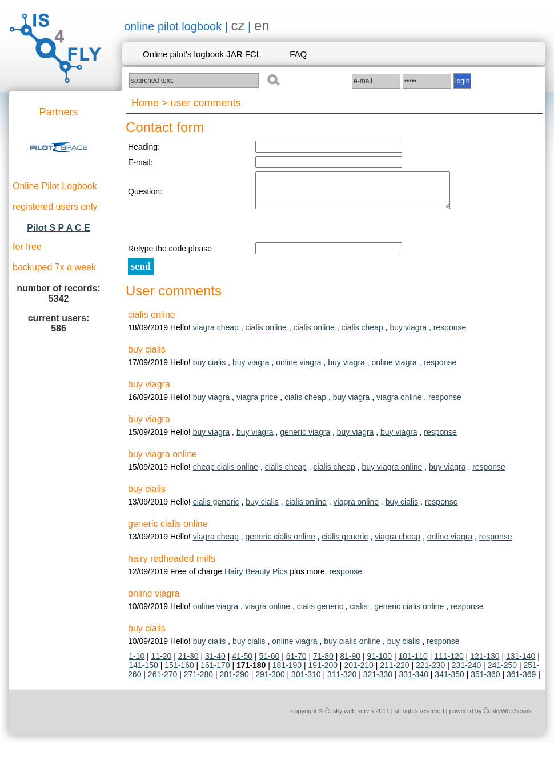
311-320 (341, 681)
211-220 (394, 672)
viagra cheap (216, 334)
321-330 (377, 681)
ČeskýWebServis (507, 717)
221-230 (430, 672)
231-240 (466, 672)
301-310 (305, 681)
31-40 (215, 662)
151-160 (179, 672)
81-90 (350, 662)
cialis (358, 613)
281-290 (233, 681)
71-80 (323, 662)
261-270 (162, 681)
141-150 (143, 672)
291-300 (269, 681)
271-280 (198, 681)
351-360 (485, 681)
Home (145, 103)
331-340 (413, 681)
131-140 (520, 662)
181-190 (287, 672)
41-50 (242, 662)
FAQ (298, 54)
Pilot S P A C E (58, 228)
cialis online (265, 334)
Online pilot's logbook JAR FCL (202, 54)
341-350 (449, 681)
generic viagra (305, 438)
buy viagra (408, 334)
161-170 (215, 672)
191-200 (323, 672)
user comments (206, 103)
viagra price (257, 404)
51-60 (269, 662)
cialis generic (216, 508)
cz (238, 25)
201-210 (358, 672)
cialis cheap (362, 334)
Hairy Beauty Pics (255, 578)
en (262, 25)
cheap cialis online (225, 473)
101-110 (412, 662)
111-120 (448, 662)
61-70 (296, 662)
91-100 (379, 662)
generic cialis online (280, 543)
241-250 (502, 672)
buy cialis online (352, 648)
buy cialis (209, 369)
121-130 (484, 662)
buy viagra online (392, 473)
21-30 (188, 662)
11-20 (161, 662)
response (450, 334)
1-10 (136, 662)
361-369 (521, 681)
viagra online (398, 404)
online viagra (298, 369)
